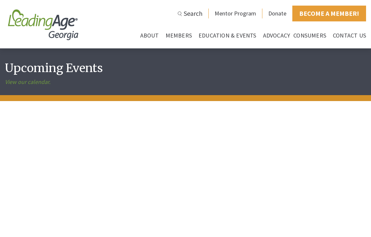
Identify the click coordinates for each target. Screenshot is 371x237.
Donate (277, 13)
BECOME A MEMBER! (329, 13)
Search (193, 13)
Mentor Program (235, 13)
